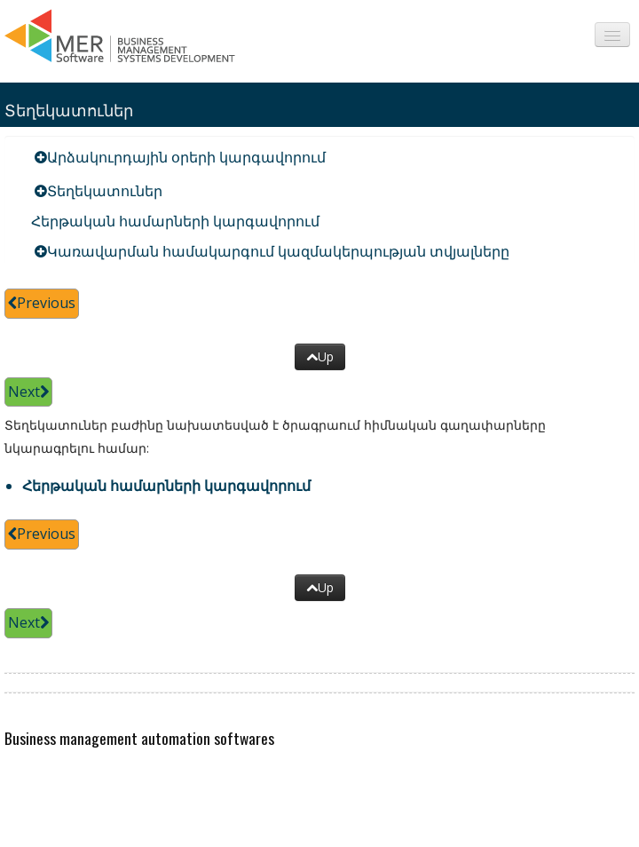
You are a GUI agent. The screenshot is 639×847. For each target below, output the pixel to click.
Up (320, 356)
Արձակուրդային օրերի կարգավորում (186, 157)
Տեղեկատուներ (104, 191)
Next (28, 391)
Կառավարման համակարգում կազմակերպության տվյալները (278, 251)
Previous (41, 303)
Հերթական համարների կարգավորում (175, 221)
